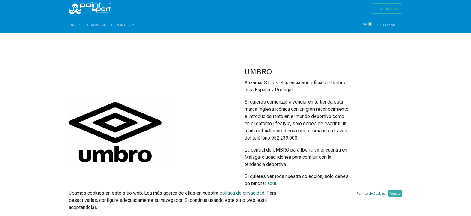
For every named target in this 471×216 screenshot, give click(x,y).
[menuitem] (76, 25)
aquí (271, 183)
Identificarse (386, 8)
